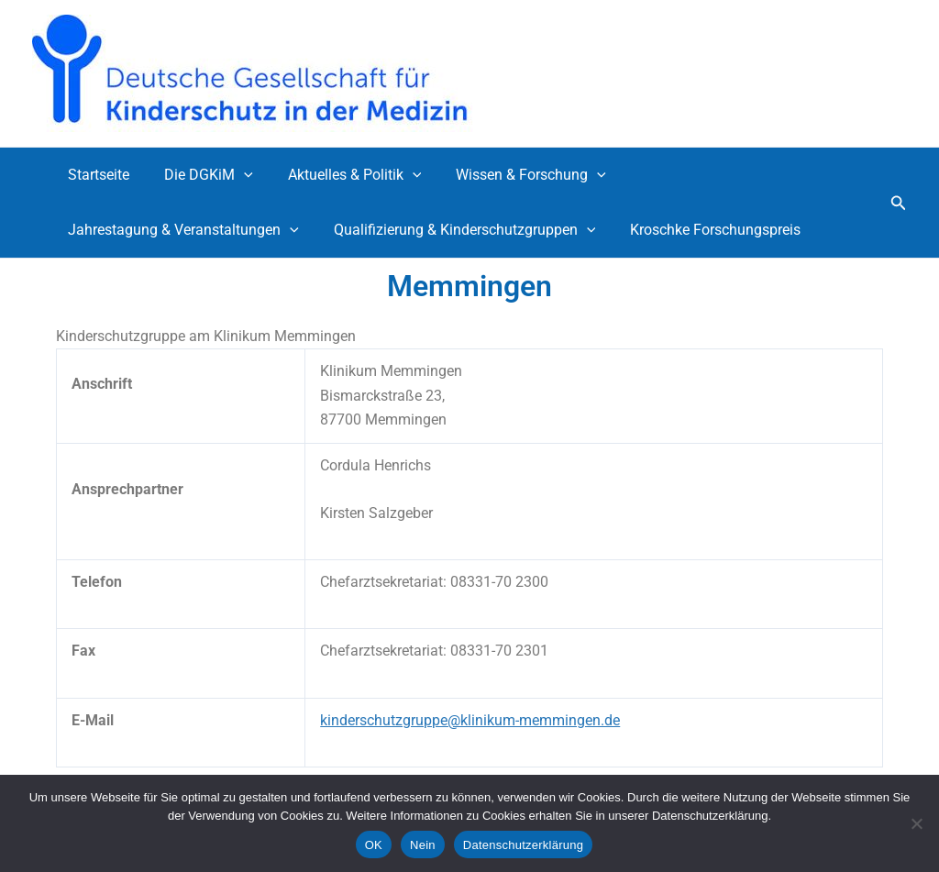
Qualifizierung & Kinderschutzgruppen (457, 230)
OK (373, 845)
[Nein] (916, 823)
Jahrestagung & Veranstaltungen (180, 230)
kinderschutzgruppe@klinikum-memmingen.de (470, 720)
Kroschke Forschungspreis (701, 229)
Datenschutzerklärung (523, 845)
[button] (235, 175)
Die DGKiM (200, 175)
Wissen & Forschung (511, 175)
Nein (423, 845)
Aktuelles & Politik (341, 175)
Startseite (96, 174)
